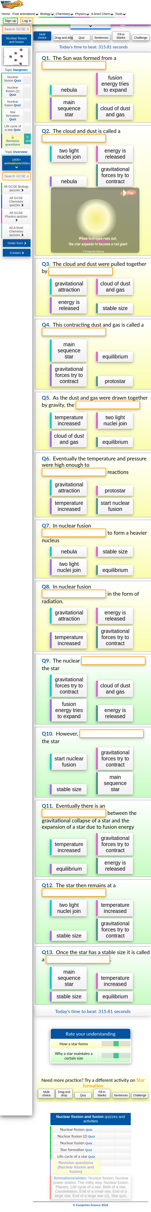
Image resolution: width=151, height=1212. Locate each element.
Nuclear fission (12, 78)
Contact (17, 253)
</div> (90, 620)
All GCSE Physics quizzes (16, 216)
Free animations (25, 14)
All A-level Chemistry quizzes (16, 231)
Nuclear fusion (13, 103)
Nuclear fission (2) (13, 91)
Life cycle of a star (12, 127)
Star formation (12, 115)
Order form (17, 243)
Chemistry (64, 14)
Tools (120, 14)
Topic (16, 70)
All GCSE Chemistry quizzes (16, 201)
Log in (26, 21)
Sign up (10, 21)
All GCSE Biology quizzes (16, 188)
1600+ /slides (17, 163)
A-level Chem (102, 14)
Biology (47, 14)
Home (6, 14)
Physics (82, 14)
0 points (28, 138)
